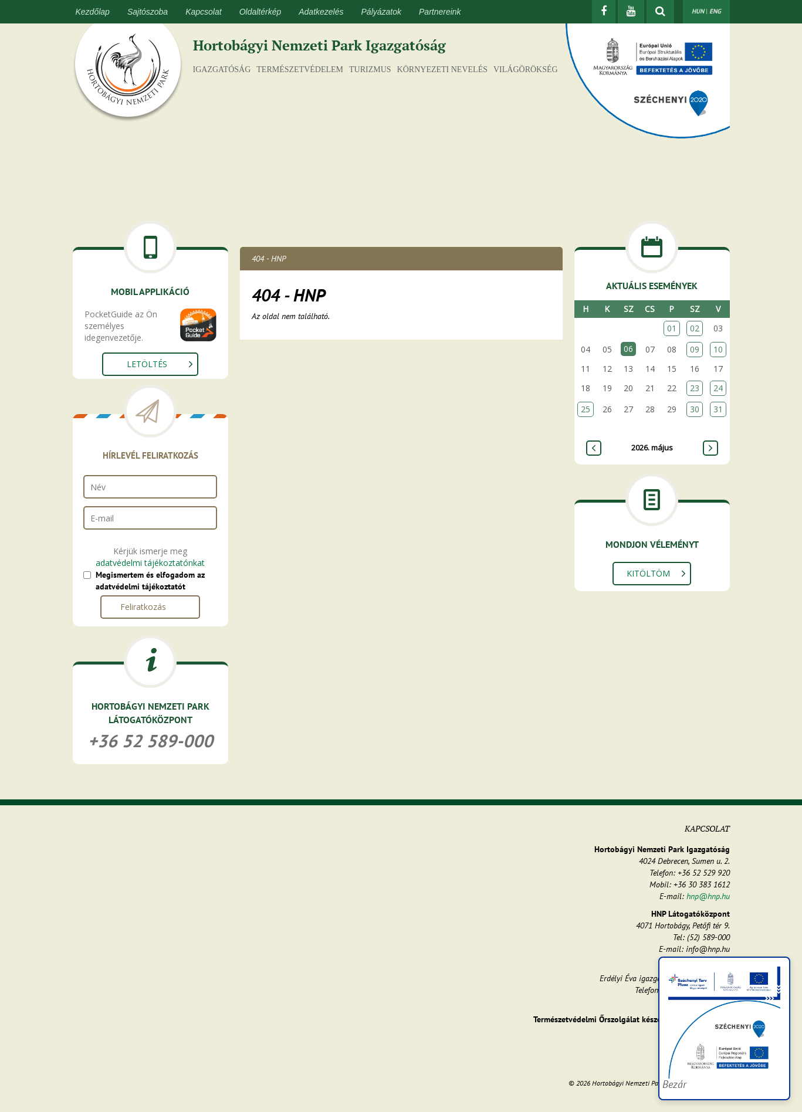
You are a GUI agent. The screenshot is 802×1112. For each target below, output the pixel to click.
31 (718, 409)
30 (694, 409)
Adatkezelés (321, 11)
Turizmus (370, 69)
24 (718, 388)
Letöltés (147, 363)
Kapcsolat (203, 11)
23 (694, 388)
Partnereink (440, 11)
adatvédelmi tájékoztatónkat (150, 562)
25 (585, 409)
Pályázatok (381, 11)
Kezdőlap (93, 11)
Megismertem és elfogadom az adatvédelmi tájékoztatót (150, 580)
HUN (698, 11)
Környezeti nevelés (442, 69)
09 (694, 349)
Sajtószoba (147, 11)
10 (718, 349)
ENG (715, 11)
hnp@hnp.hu (708, 896)
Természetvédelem (299, 69)
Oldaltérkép (260, 11)
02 (694, 328)
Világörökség (525, 69)
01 (671, 328)
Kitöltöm (648, 573)
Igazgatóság (222, 69)
